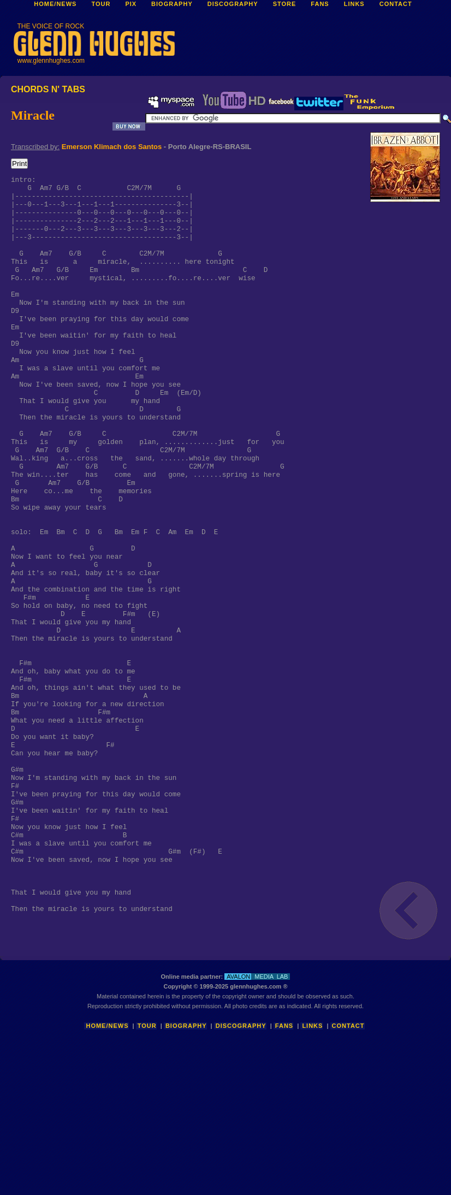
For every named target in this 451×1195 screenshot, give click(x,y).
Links (312, 1165)
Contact (348, 1165)
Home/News (107, 1165)
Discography (241, 1165)
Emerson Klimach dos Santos (112, 147)
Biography (186, 1165)
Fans (284, 1165)
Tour (147, 1165)
